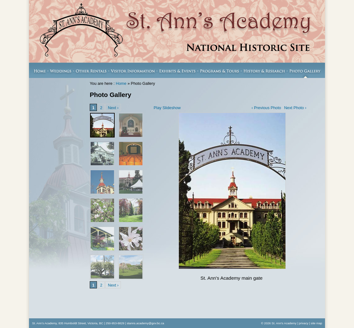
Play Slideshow (167, 107)
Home (38, 70)
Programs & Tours (220, 70)
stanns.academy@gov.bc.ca (145, 323)
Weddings (61, 70)
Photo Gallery (306, 70)
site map (316, 323)
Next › (113, 107)
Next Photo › (295, 107)
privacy (303, 323)
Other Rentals (91, 70)
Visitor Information (133, 70)
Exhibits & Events (177, 70)
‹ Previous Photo (266, 107)
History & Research (264, 70)
